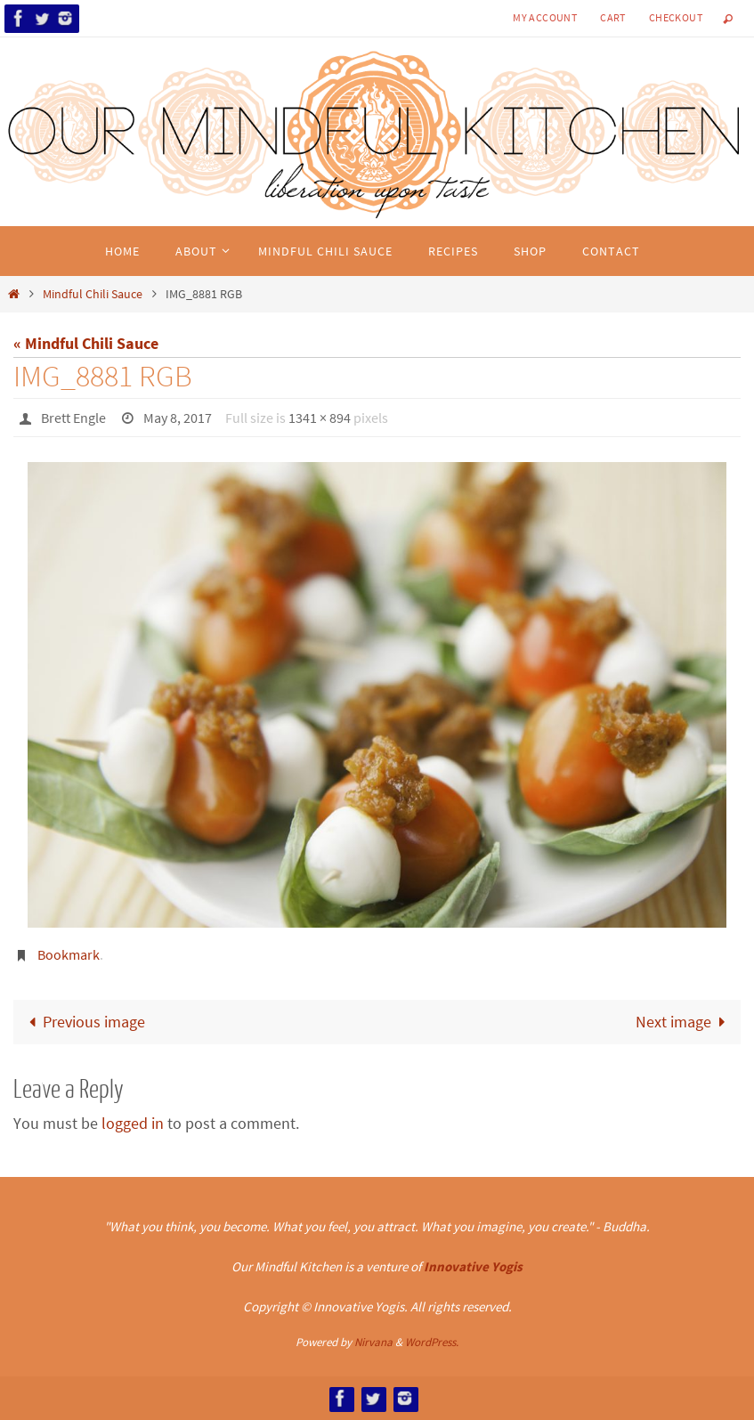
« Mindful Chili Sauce (85, 343)
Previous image (82, 1021)
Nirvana (373, 1342)
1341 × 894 (319, 417)
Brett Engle (73, 417)
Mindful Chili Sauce (92, 294)
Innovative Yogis (473, 1266)
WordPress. (431, 1342)
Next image (685, 1021)
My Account (545, 17)
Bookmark (68, 954)
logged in (132, 1123)
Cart (613, 17)
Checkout (675, 17)
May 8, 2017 (177, 417)
